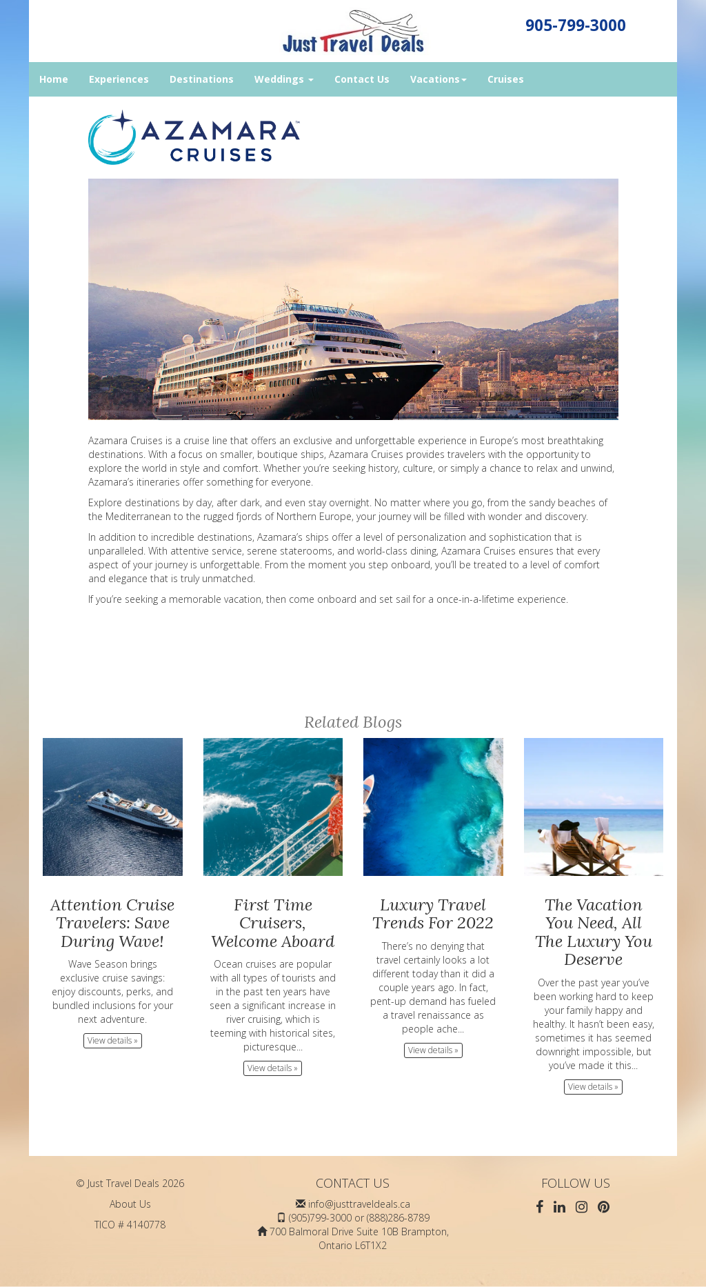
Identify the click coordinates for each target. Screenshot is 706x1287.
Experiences (119, 79)
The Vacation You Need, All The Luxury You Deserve (593, 932)
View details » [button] (113, 1040)
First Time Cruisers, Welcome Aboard (272, 923)
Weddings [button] (284, 79)
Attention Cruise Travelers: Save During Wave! (112, 923)
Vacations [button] (438, 79)
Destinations (202, 79)
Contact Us (362, 79)
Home (53, 79)
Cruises (505, 79)
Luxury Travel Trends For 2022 (433, 913)
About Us (130, 1203)
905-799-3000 (575, 25)
